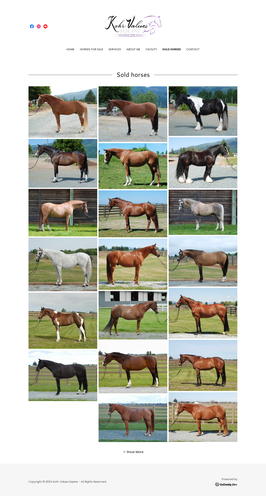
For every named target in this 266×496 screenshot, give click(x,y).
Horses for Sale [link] (91, 49)
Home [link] (70, 49)
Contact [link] (193, 49)
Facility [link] (151, 49)
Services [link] (115, 49)
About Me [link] (133, 49)
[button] (133, 451)
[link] (31, 26)
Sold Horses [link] (171, 49)
